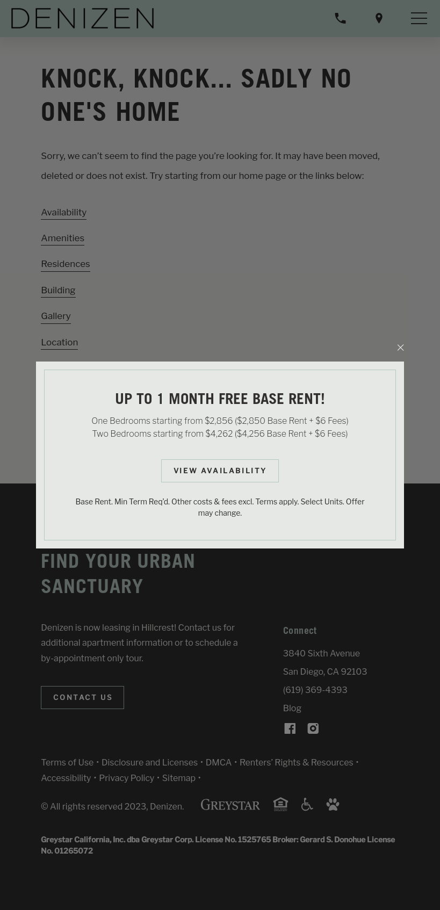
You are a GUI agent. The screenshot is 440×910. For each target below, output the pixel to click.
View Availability (220, 470)
